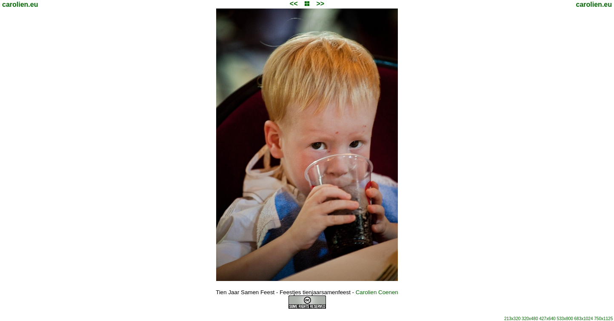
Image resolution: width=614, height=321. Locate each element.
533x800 (565, 318)
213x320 (512, 318)
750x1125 (603, 318)
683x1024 (583, 318)
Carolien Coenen (377, 292)
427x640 (547, 318)
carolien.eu (20, 4)
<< (294, 3)
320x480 (530, 318)
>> (320, 3)
